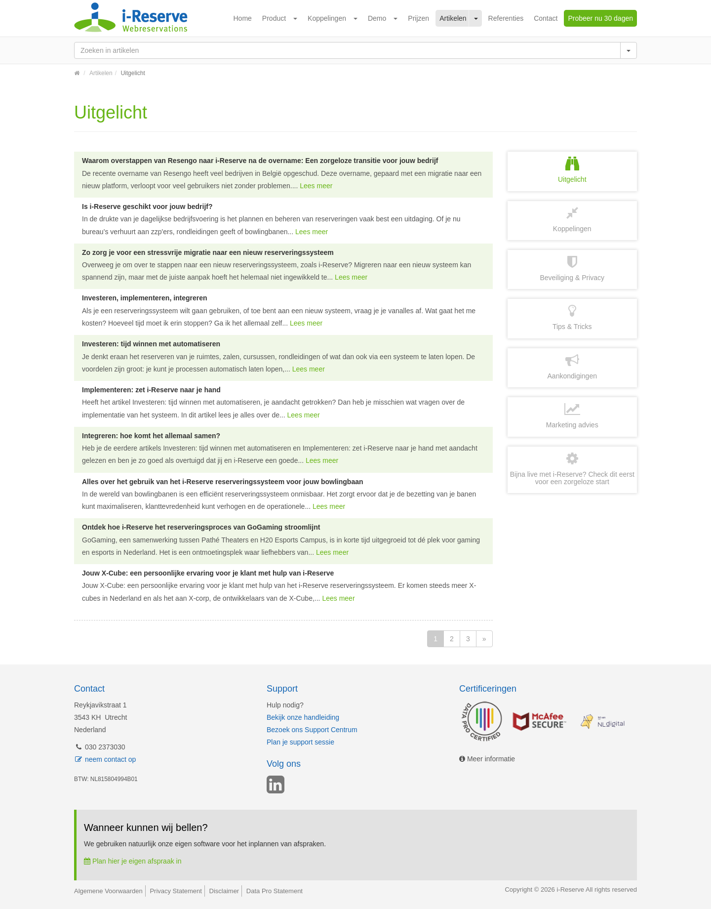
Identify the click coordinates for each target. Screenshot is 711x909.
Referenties (506, 18)
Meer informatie (487, 759)
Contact (545, 18)
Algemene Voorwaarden (108, 891)
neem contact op (105, 759)
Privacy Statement (176, 891)
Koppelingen (327, 18)
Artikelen (452, 18)
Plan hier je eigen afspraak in (132, 861)
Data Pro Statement (274, 891)
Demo (377, 18)
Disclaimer (224, 891)
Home (243, 18)
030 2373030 (99, 747)
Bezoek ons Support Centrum (312, 730)
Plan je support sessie (300, 742)
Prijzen (418, 18)
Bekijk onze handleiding (303, 717)
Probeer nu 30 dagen (600, 18)
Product (274, 18)
